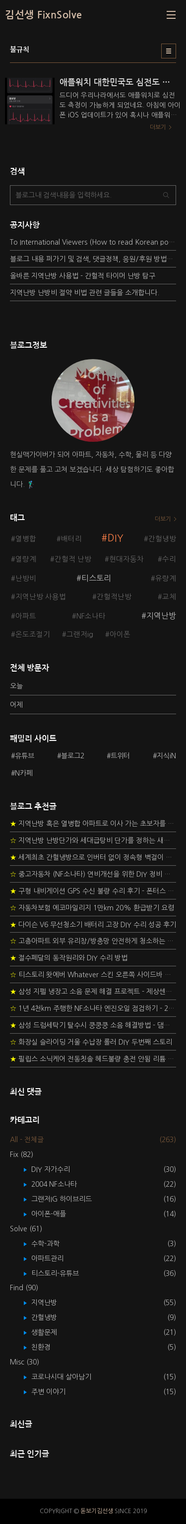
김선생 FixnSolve (43, 15)
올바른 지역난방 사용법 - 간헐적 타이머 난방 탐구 (82, 275)
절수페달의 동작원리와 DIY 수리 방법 (68, 957)
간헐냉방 (162, 538)
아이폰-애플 (55, 1214)
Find (24, 1287)
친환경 (48, 1347)
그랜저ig (79, 634)
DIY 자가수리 (57, 1169)
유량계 (165, 578)
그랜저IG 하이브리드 (68, 1199)
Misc (24, 1362)
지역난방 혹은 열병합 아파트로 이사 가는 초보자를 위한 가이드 (93, 823)
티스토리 (96, 578)
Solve (26, 1228)
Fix (21, 1154)
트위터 (120, 755)
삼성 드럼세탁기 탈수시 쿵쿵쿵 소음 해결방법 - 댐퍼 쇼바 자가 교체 (93, 1025)
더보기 (163, 519)
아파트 (25, 616)
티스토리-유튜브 (62, 1273)
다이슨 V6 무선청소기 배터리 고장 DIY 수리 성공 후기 (93, 924)
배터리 (71, 538)
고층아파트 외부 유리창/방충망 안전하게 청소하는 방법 (93, 941)
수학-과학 (52, 1243)
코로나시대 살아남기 (68, 1376)
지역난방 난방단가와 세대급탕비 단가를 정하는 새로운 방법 (93, 840)
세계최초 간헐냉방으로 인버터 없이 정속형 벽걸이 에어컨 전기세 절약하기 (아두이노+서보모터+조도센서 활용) (93, 857)
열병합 (25, 538)
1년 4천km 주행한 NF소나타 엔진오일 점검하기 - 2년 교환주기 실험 (93, 1008)
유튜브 (24, 755)
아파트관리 (54, 1258)
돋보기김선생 (96, 1511)
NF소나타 (91, 616)
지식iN (166, 755)
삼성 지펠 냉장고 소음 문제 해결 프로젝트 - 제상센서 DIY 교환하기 (93, 991)
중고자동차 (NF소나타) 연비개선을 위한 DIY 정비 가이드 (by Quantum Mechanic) (93, 874)
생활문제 (51, 1332)
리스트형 (168, 51)
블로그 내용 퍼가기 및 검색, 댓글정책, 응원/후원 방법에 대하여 (93, 259)
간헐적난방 (114, 596)
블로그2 (72, 755)
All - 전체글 (27, 1139)
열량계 (25, 559)
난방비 (25, 578)
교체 (169, 596)
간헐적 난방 (73, 559)
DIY (116, 538)
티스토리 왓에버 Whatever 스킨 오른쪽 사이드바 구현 (93, 974)
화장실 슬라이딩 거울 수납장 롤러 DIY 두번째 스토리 (91, 1042)
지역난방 (161, 616)
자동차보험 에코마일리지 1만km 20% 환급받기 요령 (92, 907)
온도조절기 (32, 634)
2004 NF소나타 (61, 1184)
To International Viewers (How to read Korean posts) (93, 242)
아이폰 (120, 634)
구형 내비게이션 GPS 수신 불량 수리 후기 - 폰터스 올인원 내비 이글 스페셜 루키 (93, 891)
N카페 (24, 773)
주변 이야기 (55, 1391)
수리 (169, 559)
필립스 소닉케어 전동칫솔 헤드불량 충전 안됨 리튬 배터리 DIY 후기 (93, 1058)
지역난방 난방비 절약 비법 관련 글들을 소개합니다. (84, 292)
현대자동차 (126, 559)
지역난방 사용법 (40, 596)
